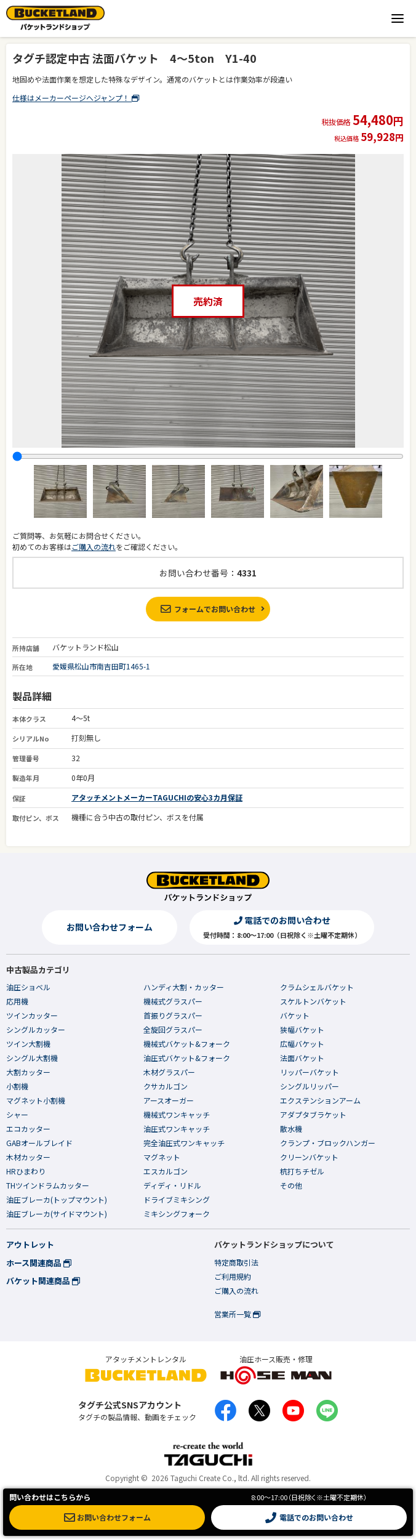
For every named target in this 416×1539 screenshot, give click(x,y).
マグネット (161, 1157)
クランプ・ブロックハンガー (327, 1142)
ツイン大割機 (28, 1043)
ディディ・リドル (172, 1185)
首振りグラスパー (172, 1015)
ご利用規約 (232, 1276)
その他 (291, 1185)
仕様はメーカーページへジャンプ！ (75, 97)
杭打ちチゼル (302, 1171)
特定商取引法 (236, 1262)
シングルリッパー (309, 1086)
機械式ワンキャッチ (176, 1114)
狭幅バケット (302, 1029)
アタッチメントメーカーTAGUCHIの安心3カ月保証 (156, 797)
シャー (17, 1114)
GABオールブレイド (39, 1142)
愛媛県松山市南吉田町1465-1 (101, 666)
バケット (295, 1015)
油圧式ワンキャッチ (176, 1128)
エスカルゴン (165, 1171)
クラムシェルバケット (317, 987)
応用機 (17, 1001)
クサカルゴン (165, 1086)
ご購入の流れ (93, 546)
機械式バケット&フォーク (186, 1043)
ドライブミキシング (176, 1199)
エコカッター (28, 1128)
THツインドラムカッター (47, 1185)
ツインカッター (32, 1015)
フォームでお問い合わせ (208, 609)
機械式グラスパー (172, 1001)
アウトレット (30, 1244)
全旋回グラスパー (172, 1029)
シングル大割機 (32, 1057)
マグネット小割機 (35, 1100)
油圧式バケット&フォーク (186, 1057)
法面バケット (302, 1057)
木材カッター (28, 1157)
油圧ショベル (28, 987)
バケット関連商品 (43, 1281)
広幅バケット (302, 1043)
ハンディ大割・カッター (183, 987)
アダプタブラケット (313, 1114)
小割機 (17, 1086)
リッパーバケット (309, 1072)
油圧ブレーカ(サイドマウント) (56, 1213)
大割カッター (28, 1072)
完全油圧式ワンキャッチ (184, 1142)
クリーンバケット (309, 1157)
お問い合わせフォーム (109, 927)
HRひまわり (26, 1171)
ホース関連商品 (38, 1263)
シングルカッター (35, 1029)
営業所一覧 (237, 1314)
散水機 (291, 1128)
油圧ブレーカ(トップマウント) (56, 1199)
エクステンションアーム (320, 1100)
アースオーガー (168, 1100)
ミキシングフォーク (176, 1213)
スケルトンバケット (313, 1001)
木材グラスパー (169, 1072)
